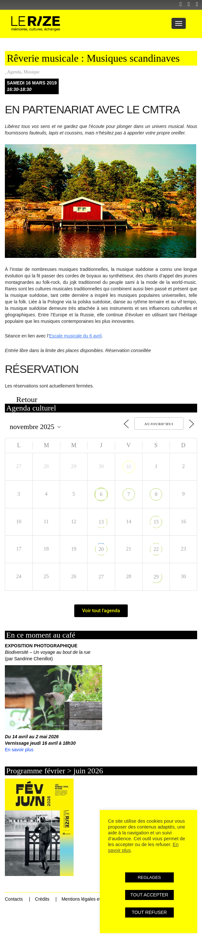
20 (101, 549)
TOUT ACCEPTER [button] (149, 894)
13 (101, 522)
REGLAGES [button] (149, 877)
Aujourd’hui (158, 424)
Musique (32, 72)
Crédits (42, 899)
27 (101, 576)
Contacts (14, 899)
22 (156, 549)
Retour (26, 399)
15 (156, 522)
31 (128, 466)
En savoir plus (19, 749)
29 (156, 576)
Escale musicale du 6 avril (75, 335)
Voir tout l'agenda (101, 611)
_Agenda (13, 72)
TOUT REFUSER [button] (149, 912)
